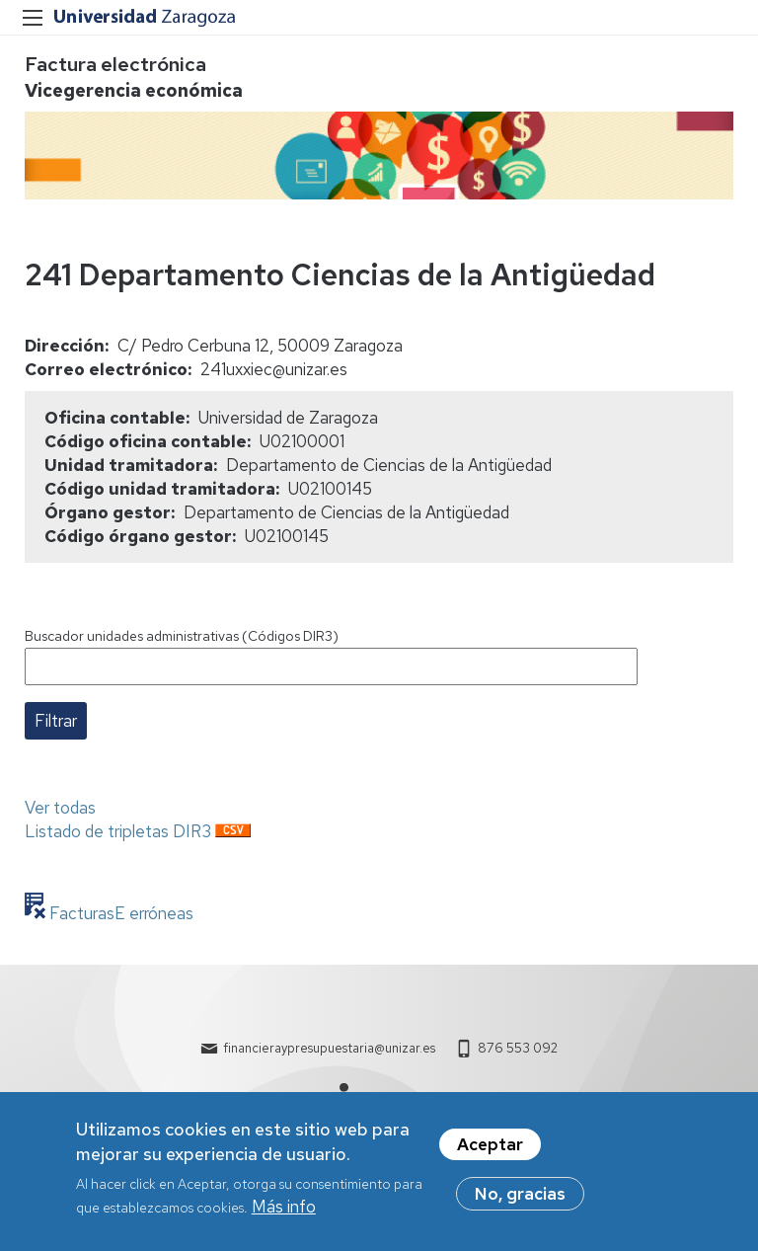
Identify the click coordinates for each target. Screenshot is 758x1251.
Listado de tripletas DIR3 (118, 831)
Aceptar (490, 1151)
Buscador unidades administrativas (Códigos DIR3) (182, 636)
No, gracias (520, 1201)
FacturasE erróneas (119, 913)
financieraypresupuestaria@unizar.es (329, 1048)
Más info (284, 1214)
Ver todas (60, 808)
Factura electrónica (115, 64)
